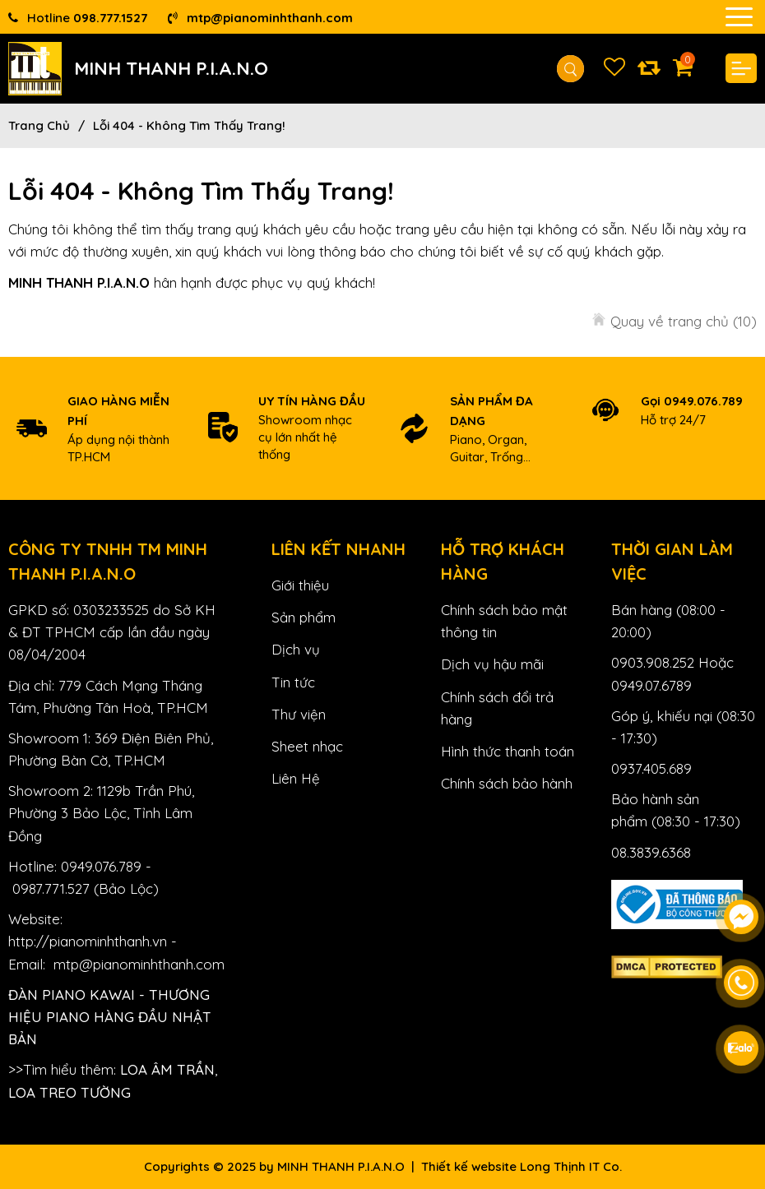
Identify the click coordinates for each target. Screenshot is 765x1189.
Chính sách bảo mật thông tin (504, 621)
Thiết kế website (469, 1166)
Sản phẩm (303, 617)
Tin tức (293, 682)
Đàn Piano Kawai (71, 994)
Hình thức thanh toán (507, 751)
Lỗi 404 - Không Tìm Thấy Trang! (189, 125)
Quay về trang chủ (683, 321)
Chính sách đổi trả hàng (497, 708)
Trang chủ (39, 125)
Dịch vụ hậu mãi (492, 664)
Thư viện (298, 714)
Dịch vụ (295, 649)
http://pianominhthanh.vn (87, 941)
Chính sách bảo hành (507, 783)
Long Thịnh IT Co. (571, 1166)
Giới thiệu (300, 585)
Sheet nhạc (307, 746)
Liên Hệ (295, 778)
